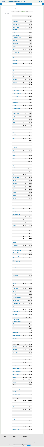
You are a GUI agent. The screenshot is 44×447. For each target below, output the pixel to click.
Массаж (14, 161)
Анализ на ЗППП (15, 32)
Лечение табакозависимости (16, 278)
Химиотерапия (14, 283)
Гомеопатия (14, 417)
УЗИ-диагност (14, 211)
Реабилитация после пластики (17, 371)
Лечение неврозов (15, 382)
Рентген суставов (15, 86)
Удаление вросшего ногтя (17, 303)
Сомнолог (14, 202)
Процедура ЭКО (15, 134)
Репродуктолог (14, 199)
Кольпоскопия (14, 67)
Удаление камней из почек (16, 311)
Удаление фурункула (15, 288)
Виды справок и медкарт (16, 259)
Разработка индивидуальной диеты (17, 152)
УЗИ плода (14, 99)
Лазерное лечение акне (16, 138)
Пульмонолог (14, 195)
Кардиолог (14, 155)
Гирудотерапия (14, 403)
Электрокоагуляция (16, 142)
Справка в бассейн (15, 265)
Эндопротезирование (16, 326)
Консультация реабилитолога (16, 386)
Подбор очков (15, 183)
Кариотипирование (15, 55)
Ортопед (14, 168)
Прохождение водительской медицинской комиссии (16, 252)
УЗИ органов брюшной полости (17, 93)
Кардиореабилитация (15, 387)
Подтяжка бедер (15, 365)
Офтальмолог (14, 180)
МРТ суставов (15, 79)
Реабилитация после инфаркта (17, 389)
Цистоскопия (14, 105)
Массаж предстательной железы (16, 215)
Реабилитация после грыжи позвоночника (16, 391)
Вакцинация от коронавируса (16, 230)
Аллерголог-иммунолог (16, 113)
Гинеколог (14, 126)
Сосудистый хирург (15, 338)
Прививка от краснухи (15, 240)
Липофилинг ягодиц (15, 356)
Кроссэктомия (15, 218)
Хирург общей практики (16, 300)
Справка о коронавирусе (16, 268)
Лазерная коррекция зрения (16, 335)
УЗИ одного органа (15, 96)
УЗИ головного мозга (16, 90)
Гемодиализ (14, 167)
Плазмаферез (14, 409)
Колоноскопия (14, 66)
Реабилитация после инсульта (16, 392)
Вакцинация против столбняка (17, 233)
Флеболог (14, 216)
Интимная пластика (15, 352)
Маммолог (14, 158)
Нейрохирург (14, 291)
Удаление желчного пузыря (16, 307)
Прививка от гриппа (15, 245)
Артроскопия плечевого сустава (17, 319)
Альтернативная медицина (16, 414)
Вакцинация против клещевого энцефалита (17, 242)
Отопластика (14, 362)
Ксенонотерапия (15, 405)
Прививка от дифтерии (16, 232)
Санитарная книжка (15, 264)
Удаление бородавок (16, 145)
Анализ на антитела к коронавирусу (16, 35)
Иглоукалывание (15, 419)
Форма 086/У (15, 270)
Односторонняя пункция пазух (17, 177)
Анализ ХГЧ (14, 46)
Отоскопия (14, 174)
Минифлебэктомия (16, 342)
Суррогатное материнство (16, 398)
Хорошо (29, 445)
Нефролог (14, 165)
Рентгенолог (14, 198)
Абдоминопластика (15, 346)
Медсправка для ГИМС (16, 262)
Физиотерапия (14, 400)
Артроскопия (15, 315)
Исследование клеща (15, 64)
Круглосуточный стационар (16, 426)
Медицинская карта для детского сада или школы (16, 261)
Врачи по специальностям (16, 110)
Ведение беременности (16, 129)
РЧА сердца (14, 294)
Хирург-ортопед (15, 314)
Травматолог (14, 205)
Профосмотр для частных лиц (17, 257)
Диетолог (14, 150)
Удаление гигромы (15, 325)
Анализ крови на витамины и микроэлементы (17, 29)
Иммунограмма (15, 63)
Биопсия (14, 49)
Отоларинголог (14, 171)
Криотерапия (14, 420)
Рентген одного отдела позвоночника (16, 84)
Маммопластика (15, 358)
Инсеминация (15, 131)
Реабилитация (14, 384)
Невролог (14, 164)
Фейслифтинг (14, 377)
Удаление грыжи (15, 304)
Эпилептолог (14, 225)
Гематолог (14, 122)
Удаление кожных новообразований (15, 140)
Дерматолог (14, 135)
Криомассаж (14, 422)
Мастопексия (14, 359)
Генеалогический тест (16, 53)
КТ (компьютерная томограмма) (17, 69)
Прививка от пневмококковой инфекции (16, 238)
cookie (18, 445)
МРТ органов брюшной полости (17, 73)
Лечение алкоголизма (15, 275)
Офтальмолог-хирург (15, 332)
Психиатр (14, 189)
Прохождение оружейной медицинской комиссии (16, 254)
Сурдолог (14, 204)
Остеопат (14, 170)
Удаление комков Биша (16, 374)
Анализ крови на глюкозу (16, 24)
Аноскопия (14, 192)
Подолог (14, 186)
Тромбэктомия (15, 339)
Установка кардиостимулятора (17, 297)
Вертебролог (14, 119)
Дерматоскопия (15, 60)
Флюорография (15, 82)
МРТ (13, 70)
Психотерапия (14, 379)
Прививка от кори (15, 236)
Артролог (14, 116)
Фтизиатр (14, 222)
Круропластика (15, 353)
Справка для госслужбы (16, 267)
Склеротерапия (15, 219)
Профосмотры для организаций (17, 256)
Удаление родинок (16, 143)
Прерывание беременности (16, 132)
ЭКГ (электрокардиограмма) (16, 108)
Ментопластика (15, 361)
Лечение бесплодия (15, 201)
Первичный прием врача (16, 429)
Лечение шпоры (15, 323)
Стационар (14, 423)
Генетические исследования (16, 52)
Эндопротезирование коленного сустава (16, 328)
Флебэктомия (15, 341)
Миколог (14, 162)
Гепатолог (14, 125)
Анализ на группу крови (16, 27)
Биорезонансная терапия (16, 416)
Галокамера (14, 408)
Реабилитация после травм (16, 394)
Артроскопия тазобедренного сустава (17, 322)
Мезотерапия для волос (16, 208)
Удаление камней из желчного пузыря (17, 309)
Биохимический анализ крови (17, 37)
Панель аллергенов (15, 21)
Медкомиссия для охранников (17, 250)
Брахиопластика (15, 349)
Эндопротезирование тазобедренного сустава (17, 330)
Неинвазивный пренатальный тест (17, 57)
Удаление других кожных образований (17, 147)
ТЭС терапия (14, 406)
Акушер (14, 128)
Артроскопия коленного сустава (17, 317)
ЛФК (13, 402)
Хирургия (14, 285)
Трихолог (14, 207)
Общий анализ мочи (15, 43)
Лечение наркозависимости (16, 276)
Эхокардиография (15, 102)
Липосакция (14, 355)
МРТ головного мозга (16, 72)
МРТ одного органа (15, 76)
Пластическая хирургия (16, 344)
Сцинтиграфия (14, 87)
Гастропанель (15, 40)
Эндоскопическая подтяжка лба (17, 368)
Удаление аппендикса (16, 306)
